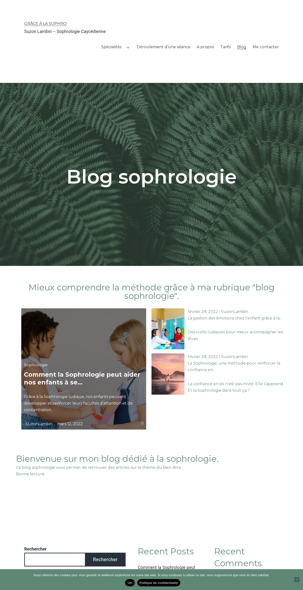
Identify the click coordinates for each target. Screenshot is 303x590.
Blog (241, 47)
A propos (205, 47)
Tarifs (225, 47)
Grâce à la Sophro (45, 23)
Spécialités (111, 47)
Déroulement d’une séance (163, 47)
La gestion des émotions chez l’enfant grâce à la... (235, 318)
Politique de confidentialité (159, 583)
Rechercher (35, 548)
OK (130, 583)
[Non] (297, 579)
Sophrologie (36, 364)
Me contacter (266, 47)
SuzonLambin (39, 423)
